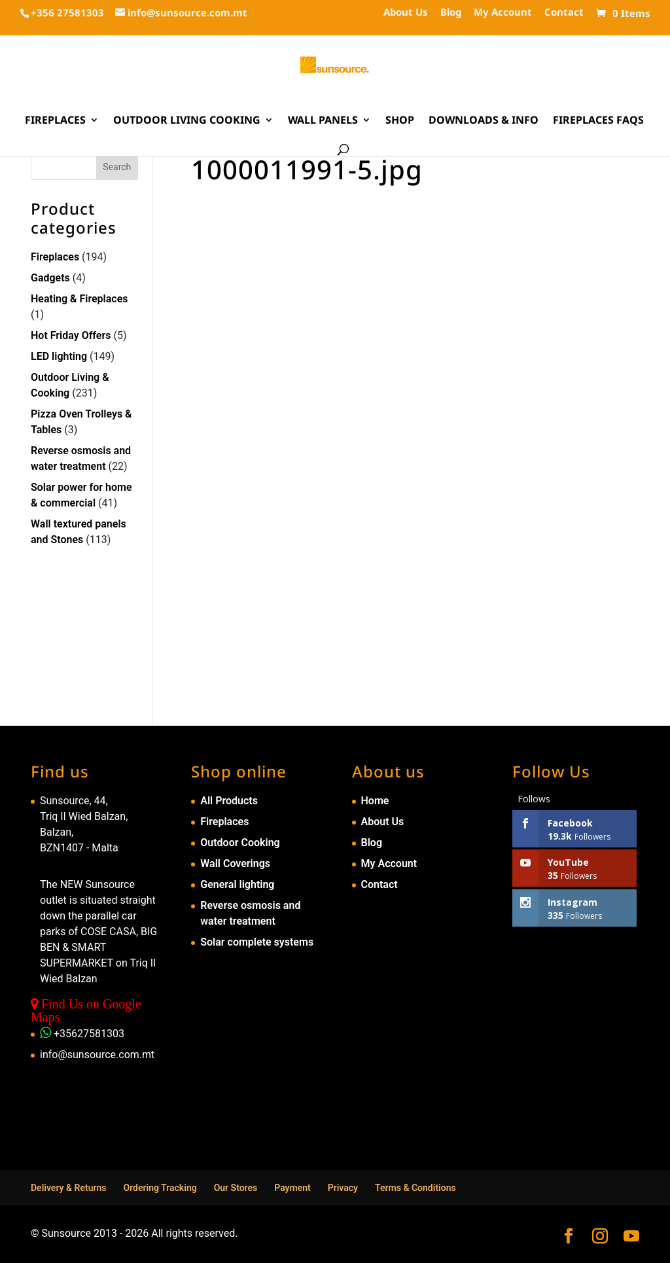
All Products (229, 800)
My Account (503, 12)
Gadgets (50, 278)
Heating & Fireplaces (79, 299)
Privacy (343, 1188)
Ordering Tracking (160, 1188)
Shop (399, 121)
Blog (450, 12)
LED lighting (59, 356)
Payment (292, 1188)
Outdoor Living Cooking (186, 121)
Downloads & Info (483, 121)
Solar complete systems (256, 942)
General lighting (237, 884)
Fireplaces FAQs (598, 121)
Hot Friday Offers (71, 335)
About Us (405, 12)
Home (375, 800)
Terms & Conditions (415, 1188)
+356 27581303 (67, 12)
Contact (564, 12)
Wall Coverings (235, 863)
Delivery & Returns (69, 1188)
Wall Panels (323, 121)
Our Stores (236, 1188)
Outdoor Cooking (239, 842)
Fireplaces (55, 121)
